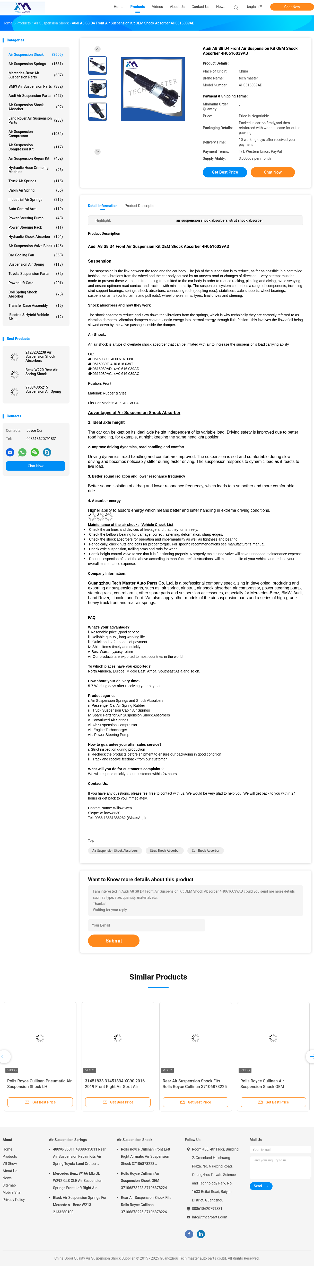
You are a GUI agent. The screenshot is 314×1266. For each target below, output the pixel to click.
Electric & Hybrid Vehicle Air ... (35, 317)
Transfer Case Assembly (35, 305)
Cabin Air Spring (35, 190)
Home (7, 1149)
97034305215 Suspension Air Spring (43, 389)
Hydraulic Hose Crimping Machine (35, 170)
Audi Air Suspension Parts (35, 95)
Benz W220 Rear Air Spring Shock (41, 372)
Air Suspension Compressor (35, 134)
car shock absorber (205, 850)
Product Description (140, 206)
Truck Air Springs (35, 181)
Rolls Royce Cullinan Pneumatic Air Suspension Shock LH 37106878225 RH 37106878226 (39, 1087)
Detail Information (102, 206)
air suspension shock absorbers (115, 850)
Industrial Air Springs (35, 199)
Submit (114, 941)
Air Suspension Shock (35, 54)
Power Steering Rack (35, 227)
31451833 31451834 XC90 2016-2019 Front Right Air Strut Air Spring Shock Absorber (115, 1087)
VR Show (10, 1164)
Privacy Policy (14, 1200)
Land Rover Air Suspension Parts (35, 120)
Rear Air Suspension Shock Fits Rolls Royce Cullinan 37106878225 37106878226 (195, 1087)
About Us (10, 1171)
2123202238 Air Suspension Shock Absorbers (40, 356)
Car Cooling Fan (35, 255)
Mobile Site (12, 1192)
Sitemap (9, 1185)
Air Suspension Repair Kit (35, 158)
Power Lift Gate (35, 282)
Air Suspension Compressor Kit (35, 147)
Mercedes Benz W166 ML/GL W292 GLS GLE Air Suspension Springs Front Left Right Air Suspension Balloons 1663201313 (77, 1181)
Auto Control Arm (35, 208)
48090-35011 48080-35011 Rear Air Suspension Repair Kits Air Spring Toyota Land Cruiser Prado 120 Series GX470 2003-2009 (79, 1157)
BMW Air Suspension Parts (35, 86)
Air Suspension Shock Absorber (35, 107)
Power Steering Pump (35, 218)
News (7, 1178)
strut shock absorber (165, 850)
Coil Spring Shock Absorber (35, 294)
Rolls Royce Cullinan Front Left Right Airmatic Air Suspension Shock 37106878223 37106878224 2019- (145, 1157)
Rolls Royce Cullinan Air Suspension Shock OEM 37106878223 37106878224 (266, 1087)
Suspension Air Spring (35, 264)
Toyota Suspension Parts (35, 273)
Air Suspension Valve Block (35, 245)
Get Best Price (225, 172)
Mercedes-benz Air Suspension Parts (35, 75)
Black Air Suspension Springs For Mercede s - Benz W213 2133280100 (80, 1205)
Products (10, 1156)
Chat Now (292, 7)
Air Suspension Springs (35, 63)
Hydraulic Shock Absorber (35, 236)
